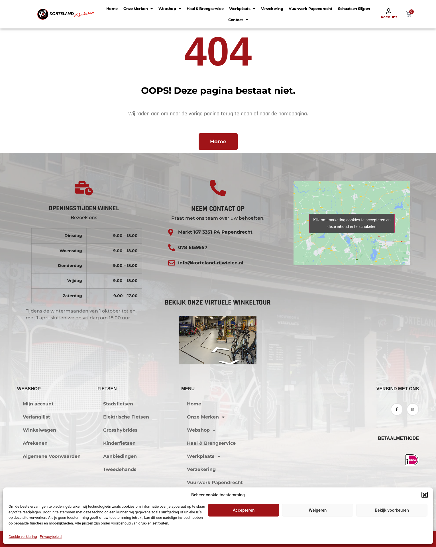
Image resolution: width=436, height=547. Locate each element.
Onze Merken (138, 8)
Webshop (169, 8)
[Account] (389, 11)
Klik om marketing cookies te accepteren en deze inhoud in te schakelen (351, 223)
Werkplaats (242, 8)
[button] (424, 495)
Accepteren (244, 510)
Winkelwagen (39, 430)
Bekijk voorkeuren (392, 510)
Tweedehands (119, 469)
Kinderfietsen (119, 443)
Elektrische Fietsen (126, 417)
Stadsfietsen (118, 404)
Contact (238, 20)
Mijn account (38, 404)
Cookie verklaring (23, 536)
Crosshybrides (120, 430)
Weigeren (318, 510)
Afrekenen (35, 443)
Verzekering (272, 8)
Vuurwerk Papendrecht (310, 8)
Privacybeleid (51, 536)
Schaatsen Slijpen (354, 8)
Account (388, 17)
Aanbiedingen (120, 456)
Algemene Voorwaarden (52, 456)
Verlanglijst (36, 417)
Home (112, 8)
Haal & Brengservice (205, 8)
